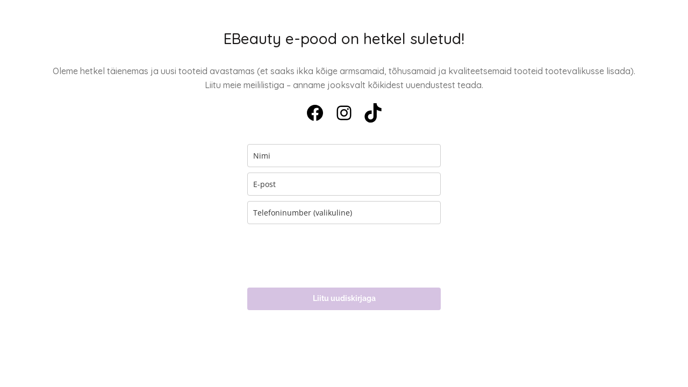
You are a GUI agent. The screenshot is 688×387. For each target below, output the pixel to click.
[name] (344, 155)
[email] (344, 184)
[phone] (344, 212)
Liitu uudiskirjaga (344, 298)
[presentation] (329, 256)
